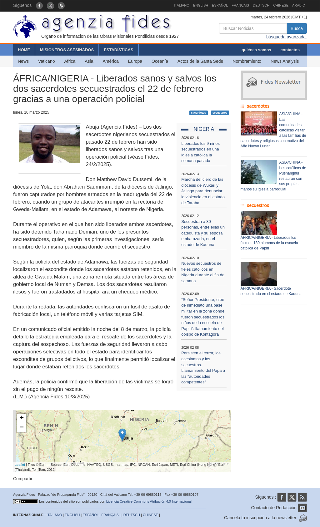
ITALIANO (181, 5)
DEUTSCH (261, 5)
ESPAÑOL (220, 5)
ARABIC (298, 5)
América (111, 61)
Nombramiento (246, 61)
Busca (297, 28)
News (23, 61)
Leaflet (20, 464)
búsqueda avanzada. (286, 36)
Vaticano (46, 61)
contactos (290, 49)
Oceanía (160, 61)
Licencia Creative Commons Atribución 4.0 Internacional (149, 501)
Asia (89, 61)
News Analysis (285, 61)
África (69, 61)
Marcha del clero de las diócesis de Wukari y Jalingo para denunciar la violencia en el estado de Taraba (203, 191)
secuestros (220, 112)
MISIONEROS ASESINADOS (67, 49)
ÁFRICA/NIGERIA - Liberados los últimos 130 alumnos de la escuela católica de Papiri (269, 242)
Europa (135, 61)
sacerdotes (198, 112)
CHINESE (280, 5)
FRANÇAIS (240, 5)
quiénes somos (256, 49)
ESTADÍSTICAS (118, 49)
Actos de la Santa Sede (200, 61)
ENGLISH (200, 5)
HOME (24, 49)
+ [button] (22, 418)
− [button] (22, 427)
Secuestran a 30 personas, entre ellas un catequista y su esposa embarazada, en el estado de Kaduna (203, 233)
